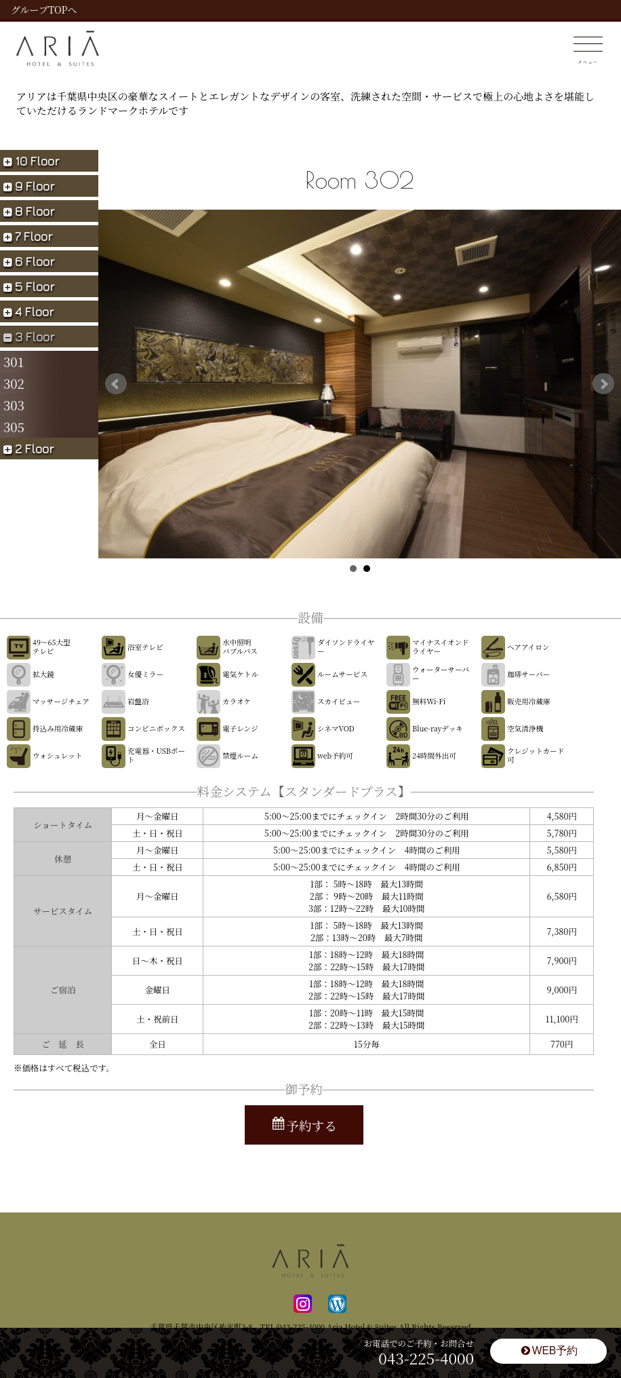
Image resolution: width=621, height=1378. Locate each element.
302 (13, 383)
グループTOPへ (44, 9)
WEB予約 (549, 1350)
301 (13, 361)
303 (13, 405)
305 (13, 426)
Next (603, 384)
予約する (305, 1125)
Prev (116, 384)
